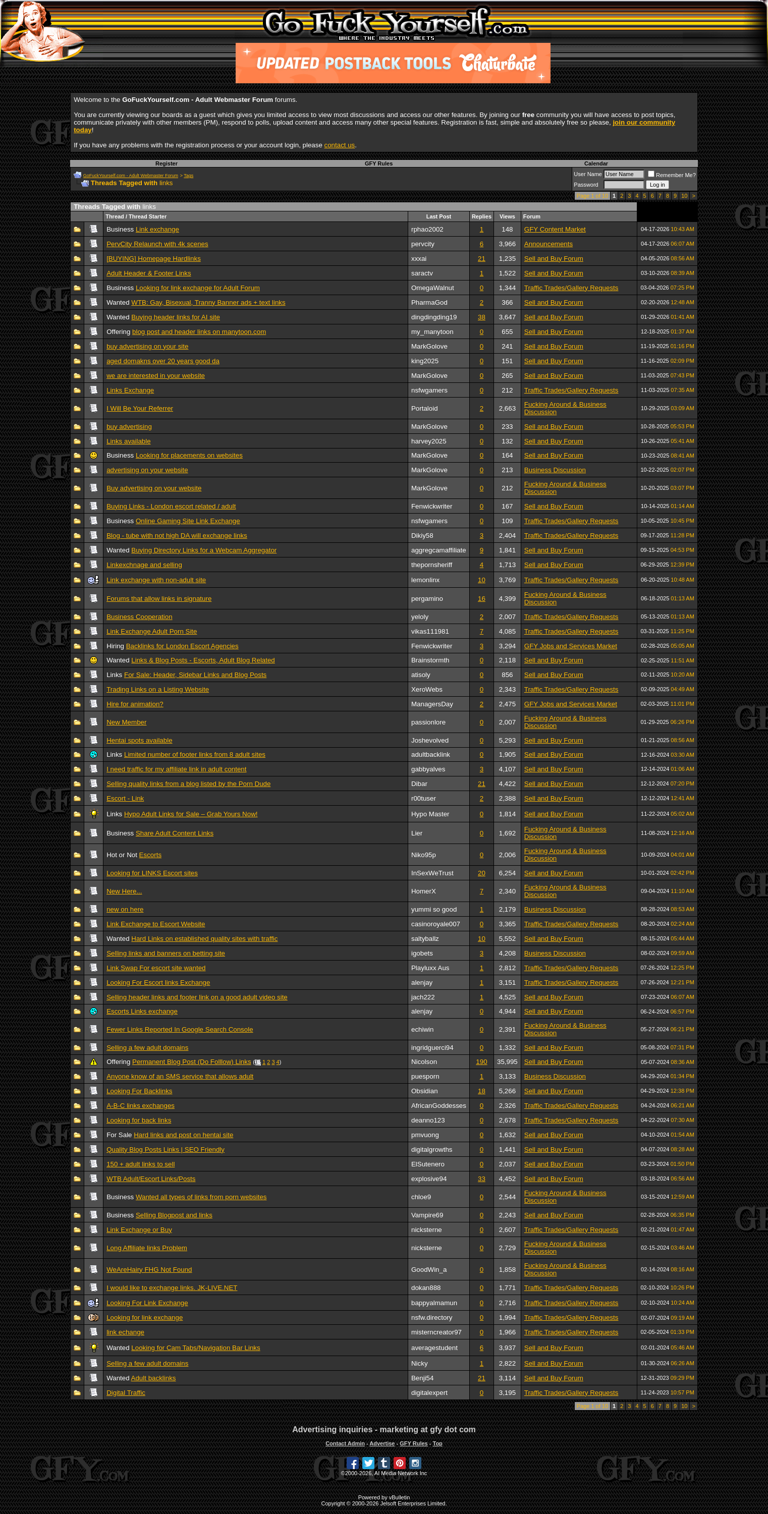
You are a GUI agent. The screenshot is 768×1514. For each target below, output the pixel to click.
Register (166, 163)
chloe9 (421, 1197)
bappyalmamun (434, 1303)
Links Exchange (130, 390)
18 (481, 1091)
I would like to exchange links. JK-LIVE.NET (171, 1288)
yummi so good (434, 909)
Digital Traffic (125, 1392)
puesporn (425, 1076)
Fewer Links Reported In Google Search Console (179, 1029)
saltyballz (425, 938)
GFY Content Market (555, 229)
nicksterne (426, 1229)
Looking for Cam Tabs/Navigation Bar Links (195, 1348)
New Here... (124, 891)
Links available (128, 441)
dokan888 (426, 1288)
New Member (126, 722)
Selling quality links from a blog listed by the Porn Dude (188, 784)
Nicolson (424, 1062)
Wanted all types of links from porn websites (201, 1197)
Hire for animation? (134, 704)
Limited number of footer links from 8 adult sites (194, 754)
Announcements (548, 244)
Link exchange (157, 229)
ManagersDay (432, 704)
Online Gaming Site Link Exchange (188, 521)
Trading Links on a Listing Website (157, 689)
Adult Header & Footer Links (148, 273)
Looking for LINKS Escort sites (152, 873)
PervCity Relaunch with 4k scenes (157, 244)
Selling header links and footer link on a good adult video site (197, 997)
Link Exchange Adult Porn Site (151, 631)
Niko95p (423, 855)
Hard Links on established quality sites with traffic (204, 938)
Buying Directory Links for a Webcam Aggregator (204, 550)
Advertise (382, 1443)
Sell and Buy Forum (553, 258)
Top (437, 1443)
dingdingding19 (434, 317)
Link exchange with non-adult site (156, 580)
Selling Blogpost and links (174, 1215)
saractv (422, 273)
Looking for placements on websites (189, 455)
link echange (125, 1332)
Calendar (596, 163)
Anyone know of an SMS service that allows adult (179, 1076)
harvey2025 (429, 441)
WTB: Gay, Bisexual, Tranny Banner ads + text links (208, 302)
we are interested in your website (155, 375)
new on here (124, 909)
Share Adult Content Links (174, 833)
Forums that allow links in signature (158, 598)
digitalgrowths (432, 1149)
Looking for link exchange (144, 1317)
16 (481, 598)
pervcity (422, 244)
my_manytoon (432, 331)
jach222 (423, 997)
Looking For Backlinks (139, 1091)
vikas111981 (430, 631)
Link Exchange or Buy (139, 1229)
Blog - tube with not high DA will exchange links (176, 535)
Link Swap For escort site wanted (155, 968)
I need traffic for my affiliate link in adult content (176, 769)
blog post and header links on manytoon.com (199, 331)
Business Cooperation (139, 617)
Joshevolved (430, 740)
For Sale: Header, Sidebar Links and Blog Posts (195, 675)
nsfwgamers (429, 390)
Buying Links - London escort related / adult (171, 506)
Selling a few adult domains (147, 1047)
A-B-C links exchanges (140, 1105)
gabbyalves (428, 769)
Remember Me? (672, 175)
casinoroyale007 (435, 924)
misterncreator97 (436, 1332)
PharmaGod (429, 302)
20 (481, 873)
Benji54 (422, 1378)
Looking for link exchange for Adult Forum (198, 288)
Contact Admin (345, 1443)
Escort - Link (125, 798)
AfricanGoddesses (438, 1105)
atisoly (420, 675)
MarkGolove (429, 346)
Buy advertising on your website (153, 488)
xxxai (418, 258)
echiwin (422, 1029)
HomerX (423, 891)
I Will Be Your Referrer (139, 408)
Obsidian (424, 1091)
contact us (339, 145)
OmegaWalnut (432, 288)
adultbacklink (430, 754)
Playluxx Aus (430, 968)
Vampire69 (427, 1215)
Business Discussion (555, 470)
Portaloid (424, 408)
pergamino (427, 598)
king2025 (424, 361)
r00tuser (423, 798)
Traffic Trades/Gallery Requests (571, 288)
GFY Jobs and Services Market (570, 646)
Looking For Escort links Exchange (158, 982)
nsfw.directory (431, 1317)
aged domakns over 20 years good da (163, 361)
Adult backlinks (153, 1378)
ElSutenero (428, 1164)
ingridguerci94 (432, 1047)
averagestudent (434, 1348)
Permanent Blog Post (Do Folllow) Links (191, 1062)
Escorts (150, 855)
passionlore (428, 722)
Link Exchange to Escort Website (155, 924)
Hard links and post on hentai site (183, 1135)
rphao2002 (427, 229)
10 (684, 196)
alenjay (421, 982)
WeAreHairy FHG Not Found (149, 1269)
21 (481, 258)
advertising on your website (147, 470)
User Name (588, 174)
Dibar (419, 784)
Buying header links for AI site (175, 317)
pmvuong (425, 1135)
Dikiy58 (422, 535)
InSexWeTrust (432, 873)
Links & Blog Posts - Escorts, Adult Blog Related (203, 660)
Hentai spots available (139, 740)
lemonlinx (425, 580)
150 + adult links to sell (140, 1164)
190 (481, 1062)
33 (481, 1179)
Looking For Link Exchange (147, 1303)
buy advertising (129, 426)
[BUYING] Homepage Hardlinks (153, 258)
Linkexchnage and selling (144, 565)
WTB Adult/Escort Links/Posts (150, 1179)
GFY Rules (379, 163)
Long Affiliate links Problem (146, 1248)
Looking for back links (138, 1120)
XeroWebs (427, 689)
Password (586, 185)
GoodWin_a (429, 1269)
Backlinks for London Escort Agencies (182, 646)
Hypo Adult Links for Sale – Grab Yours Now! (191, 814)
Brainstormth (430, 660)
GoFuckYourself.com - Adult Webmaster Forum (130, 175)
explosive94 (429, 1179)
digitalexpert (429, 1392)
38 (481, 317)
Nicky (419, 1363)
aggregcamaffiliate (438, 550)
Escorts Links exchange (142, 1011)
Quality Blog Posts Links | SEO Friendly (165, 1149)
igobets (422, 953)
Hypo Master (430, 814)
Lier (416, 833)
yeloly (419, 617)
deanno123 (428, 1120)
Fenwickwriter (431, 506)
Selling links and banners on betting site (165, 953)
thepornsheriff (431, 565)
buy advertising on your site (147, 346)
